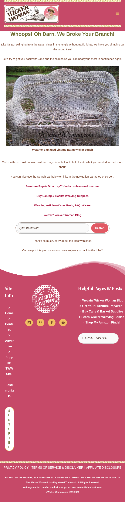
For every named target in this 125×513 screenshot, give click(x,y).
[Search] (100, 228)
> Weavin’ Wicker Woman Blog (101, 300)
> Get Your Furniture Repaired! (101, 306)
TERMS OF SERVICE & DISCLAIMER (57, 468)
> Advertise (9, 341)
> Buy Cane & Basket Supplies (101, 311)
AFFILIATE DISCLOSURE (103, 468)
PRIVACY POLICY (16, 468)
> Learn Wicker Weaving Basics (101, 317)
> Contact (9, 324)
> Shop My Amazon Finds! (101, 323)
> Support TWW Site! (9, 363)
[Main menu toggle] (117, 14)
